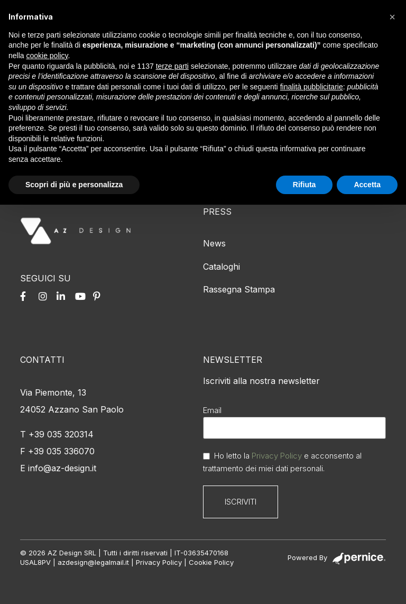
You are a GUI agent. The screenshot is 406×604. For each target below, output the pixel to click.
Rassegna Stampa (239, 289)
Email (212, 410)
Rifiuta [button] (304, 184)
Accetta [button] (367, 184)
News (214, 243)
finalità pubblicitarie (311, 87)
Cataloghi (221, 266)
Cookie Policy (211, 562)
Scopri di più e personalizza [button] (74, 184)
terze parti (172, 66)
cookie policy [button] (47, 55)
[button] (392, 16)
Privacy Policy (277, 456)
